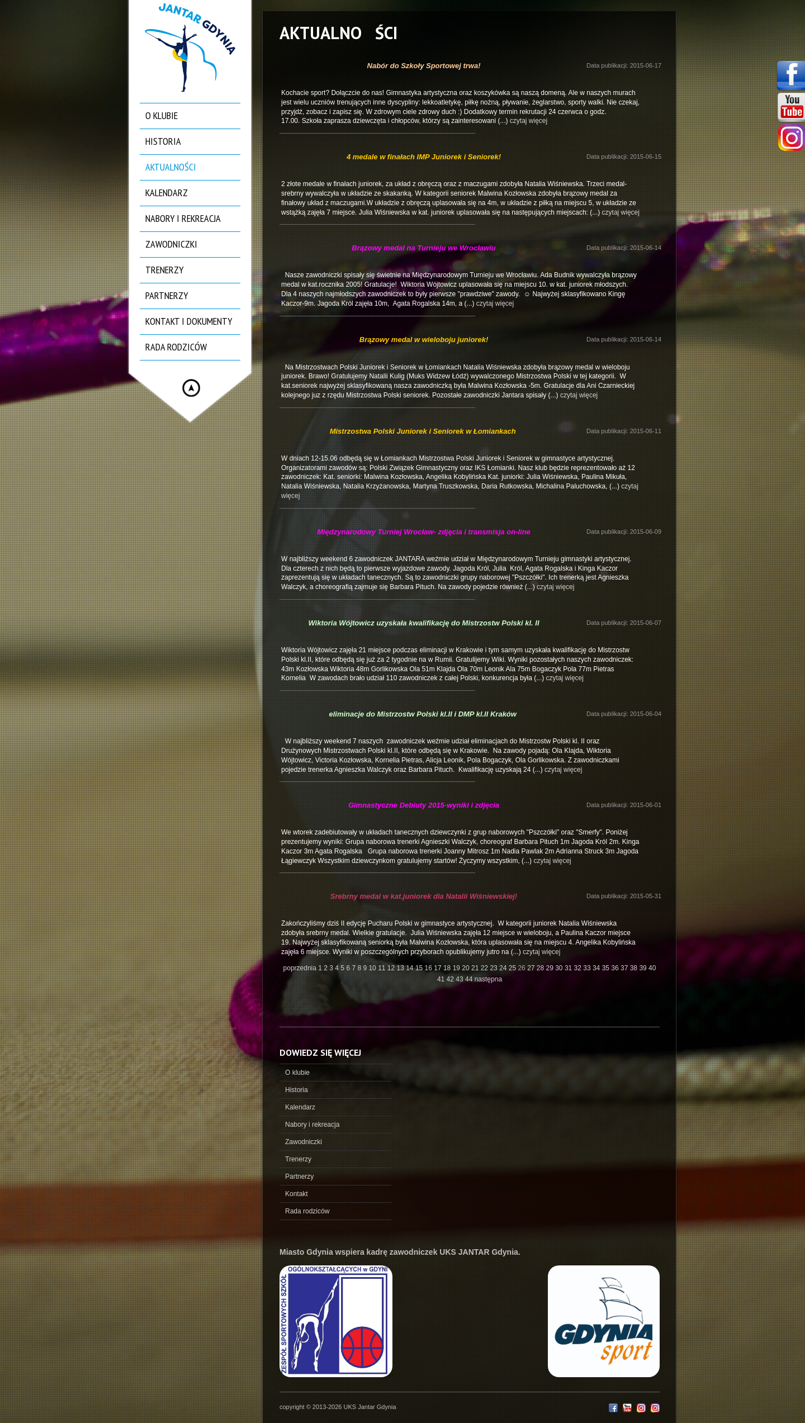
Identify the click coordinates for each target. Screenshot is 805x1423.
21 (476, 968)
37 (625, 968)
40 (652, 968)
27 (532, 968)
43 (460, 979)
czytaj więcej (528, 121)
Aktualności (170, 166)
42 (451, 979)
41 (442, 979)
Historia (163, 141)
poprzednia (299, 968)
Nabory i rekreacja (183, 218)
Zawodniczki (171, 244)
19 (457, 968)
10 (373, 968)
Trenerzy (164, 269)
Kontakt (296, 1194)
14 (410, 968)
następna (488, 979)
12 (392, 968)
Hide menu (191, 387)
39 (643, 968)
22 (485, 968)
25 (513, 968)
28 (541, 968)
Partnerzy (166, 295)
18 (448, 968)
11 (382, 968)
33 (588, 968)
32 (579, 968)
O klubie (161, 115)
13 (401, 968)
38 (635, 968)
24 (504, 968)
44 (470, 979)
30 (560, 968)
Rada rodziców (176, 346)
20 (466, 968)
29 (551, 968)
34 (597, 968)
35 (607, 968)
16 (429, 968)
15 (420, 968)
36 (616, 968)
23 (494, 968)
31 (569, 968)
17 (438, 968)
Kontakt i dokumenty (188, 321)
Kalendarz (166, 192)
